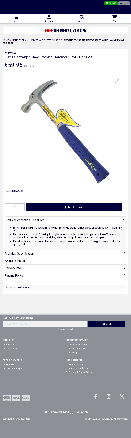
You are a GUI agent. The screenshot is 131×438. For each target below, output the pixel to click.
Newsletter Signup (13, 368)
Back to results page (19, 287)
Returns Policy (74, 364)
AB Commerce (121, 419)
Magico (96, 419)
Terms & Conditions (77, 368)
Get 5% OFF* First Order (18, 318)
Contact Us (10, 348)
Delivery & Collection (77, 344)
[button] (117, 81)
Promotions (10, 364)
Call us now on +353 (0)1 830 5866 (65, 412)
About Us (9, 344)
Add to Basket (74, 207)
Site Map (71, 352)
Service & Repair (75, 348)
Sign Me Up (106, 323)
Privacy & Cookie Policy (79, 372)
